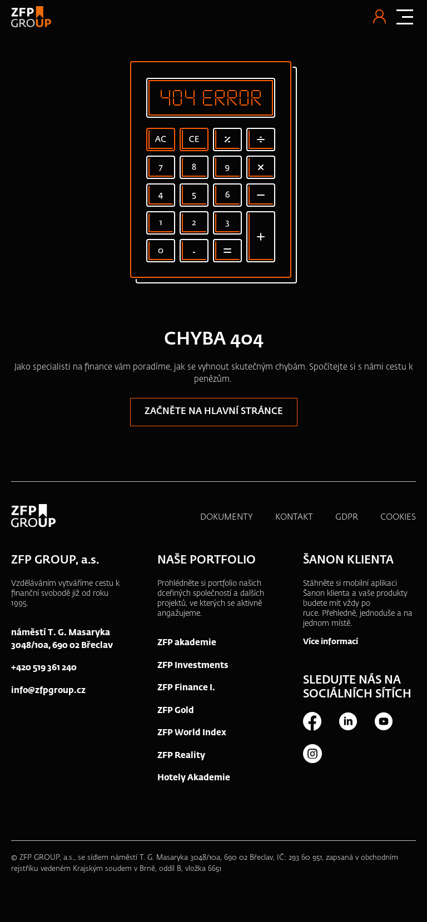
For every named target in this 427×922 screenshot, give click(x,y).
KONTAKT (294, 517)
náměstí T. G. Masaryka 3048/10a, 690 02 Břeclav (62, 639)
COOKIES (398, 517)
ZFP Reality (181, 755)
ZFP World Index (191, 733)
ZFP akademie (186, 643)
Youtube (383, 721)
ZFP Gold (175, 710)
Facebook (312, 721)
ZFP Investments (193, 665)
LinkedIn (347, 721)
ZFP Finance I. (186, 688)
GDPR (346, 517)
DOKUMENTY (226, 517)
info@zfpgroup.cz (48, 690)
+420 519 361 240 (44, 668)
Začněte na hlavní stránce (214, 411)
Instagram (312, 753)
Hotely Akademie (193, 778)
